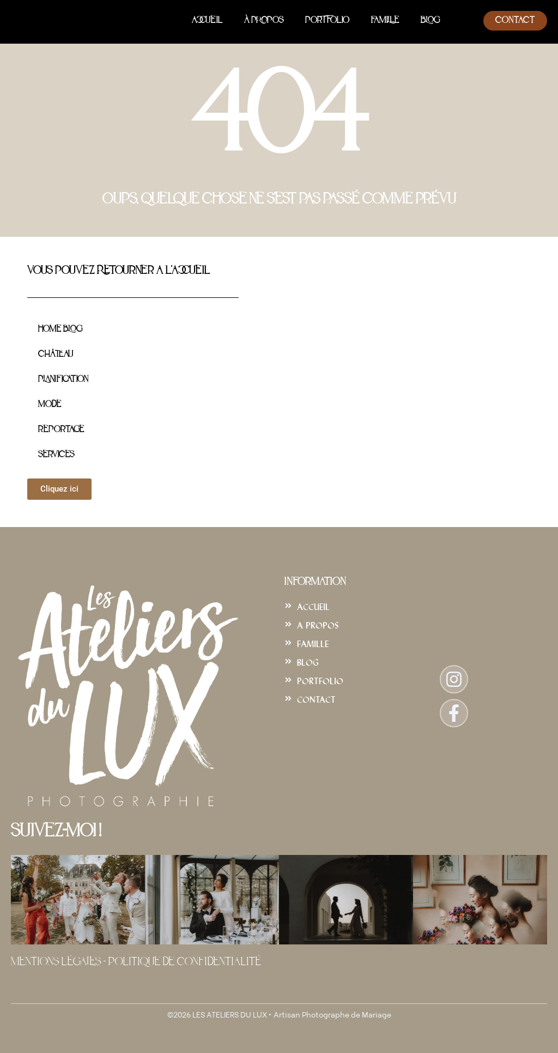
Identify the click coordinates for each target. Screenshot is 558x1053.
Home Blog (60, 329)
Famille (385, 20)
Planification (63, 379)
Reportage (61, 430)
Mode (49, 404)
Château (55, 354)
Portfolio (327, 20)
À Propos (263, 20)
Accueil (207, 20)
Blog (430, 20)
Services (56, 455)
